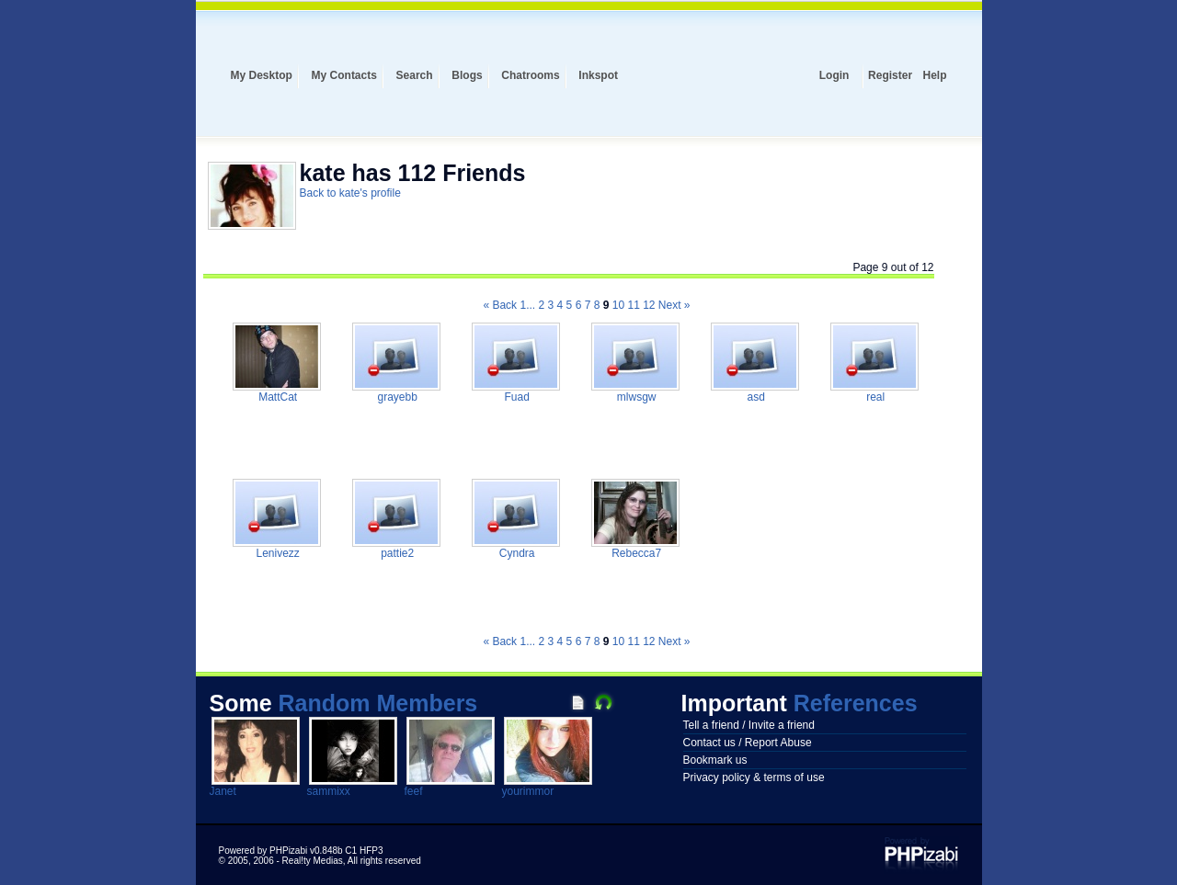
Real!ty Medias (312, 861)
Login (834, 75)
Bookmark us (715, 760)
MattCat (276, 397)
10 (618, 305)
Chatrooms (530, 75)
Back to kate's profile (350, 193)
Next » (674, 305)
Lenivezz (276, 553)
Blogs (466, 75)
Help (934, 75)
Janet (223, 791)
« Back (500, 305)
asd (754, 397)
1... (527, 305)
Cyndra (515, 553)
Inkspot (598, 75)
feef (414, 791)
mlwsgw (634, 397)
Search (414, 75)
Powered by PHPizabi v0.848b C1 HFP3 (301, 850)
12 (649, 305)
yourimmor (528, 791)
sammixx (328, 791)
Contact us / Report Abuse (747, 742)
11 (633, 305)
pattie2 (396, 553)
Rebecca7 (635, 553)
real (874, 397)
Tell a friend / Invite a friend (749, 725)
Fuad (515, 397)
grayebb (395, 397)
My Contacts (344, 75)
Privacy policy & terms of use (754, 777)
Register (890, 75)
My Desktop (261, 75)
